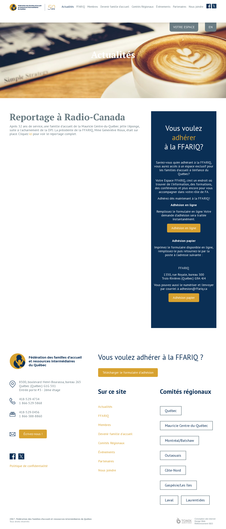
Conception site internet (204, 519)
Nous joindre (196, 6)
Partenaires (179, 6)
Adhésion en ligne (183, 228)
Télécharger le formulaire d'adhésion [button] (127, 372)
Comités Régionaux (143, 6)
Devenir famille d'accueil (114, 6)
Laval (169, 500)
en (211, 27)
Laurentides (195, 500)
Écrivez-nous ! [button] (32, 434)
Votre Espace (184, 27)
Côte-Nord (173, 470)
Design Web (199, 521)
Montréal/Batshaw (179, 440)
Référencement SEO (203, 523)
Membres (92, 6)
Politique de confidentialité (29, 466)
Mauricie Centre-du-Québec (186, 425)
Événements (163, 6)
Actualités (68, 6)
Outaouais (173, 455)
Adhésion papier (184, 297)
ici (30, 134)
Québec (171, 410)
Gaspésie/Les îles (178, 485)
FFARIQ (80, 6)
